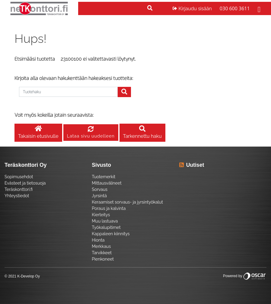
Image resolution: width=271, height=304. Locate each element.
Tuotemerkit (103, 176)
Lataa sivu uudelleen (91, 132)
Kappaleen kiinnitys (110, 233)
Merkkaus (101, 246)
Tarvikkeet (102, 252)
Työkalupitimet (106, 227)
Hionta (98, 240)
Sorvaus (99, 189)
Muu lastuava (105, 221)
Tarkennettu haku (142, 132)
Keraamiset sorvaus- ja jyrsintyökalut (127, 202)
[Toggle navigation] (258, 8)
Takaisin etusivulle (38, 132)
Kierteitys (101, 214)
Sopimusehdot (19, 176)
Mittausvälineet (106, 183)
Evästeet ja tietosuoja (25, 183)
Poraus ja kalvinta (109, 208)
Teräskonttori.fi (19, 189)
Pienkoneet (103, 259)
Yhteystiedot (17, 195)
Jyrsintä (99, 195)
